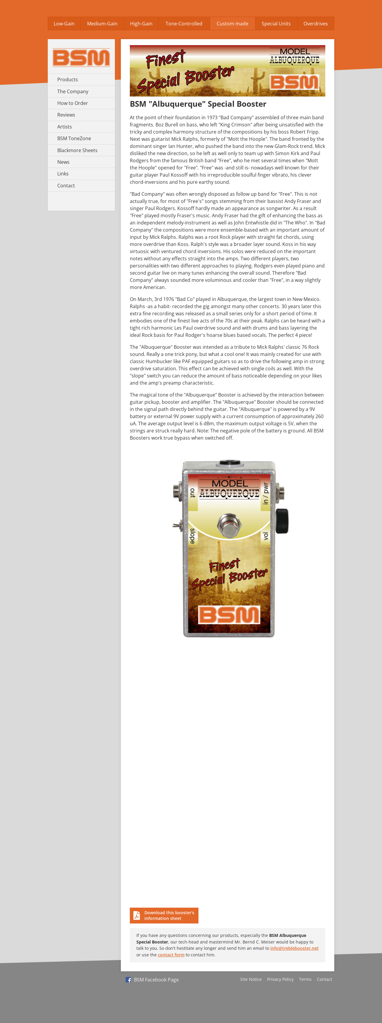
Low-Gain (64, 23)
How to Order (72, 103)
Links (63, 173)
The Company (72, 91)
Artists (64, 126)
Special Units (276, 23)
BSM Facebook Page (152, 979)
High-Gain (141, 23)
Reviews (66, 114)
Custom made (232, 23)
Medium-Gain (102, 23)
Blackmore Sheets (77, 150)
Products (67, 79)
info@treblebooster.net (294, 948)
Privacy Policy (280, 979)
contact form (171, 955)
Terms (305, 979)
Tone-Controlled (184, 23)
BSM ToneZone (74, 138)
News (63, 162)
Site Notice (251, 979)
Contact (66, 185)
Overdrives (316, 23)
